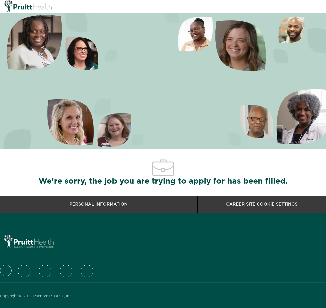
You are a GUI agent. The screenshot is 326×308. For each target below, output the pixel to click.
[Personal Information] (98, 204)
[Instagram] (66, 271)
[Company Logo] (17, 6)
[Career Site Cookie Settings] (262, 204)
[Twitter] (24, 271)
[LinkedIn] (45, 271)
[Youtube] (87, 271)
